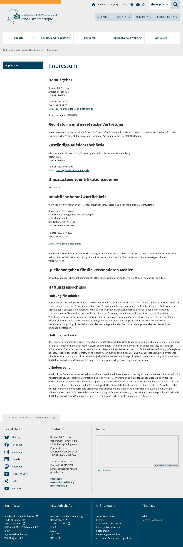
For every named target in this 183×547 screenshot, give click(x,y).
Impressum (52, 50)
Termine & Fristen (105, 516)
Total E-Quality (12, 538)
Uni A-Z (124, 4)
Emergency (113, 4)
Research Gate (20, 473)
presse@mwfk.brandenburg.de (72, 170)
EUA (52, 527)
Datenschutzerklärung (62, 482)
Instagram (17, 452)
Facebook (17, 444)
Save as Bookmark (152, 519)
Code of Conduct (13, 519)
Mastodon (17, 466)
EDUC (53, 530)
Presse (100, 519)
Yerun (53, 534)
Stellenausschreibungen (109, 523)
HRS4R (7, 530)
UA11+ (53, 538)
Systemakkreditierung (16, 534)
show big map (103, 470)
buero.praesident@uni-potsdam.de (74, 108)
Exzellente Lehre (13, 523)
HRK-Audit (9, 527)
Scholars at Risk (58, 523)
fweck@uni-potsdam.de (68, 243)
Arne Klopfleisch (43, 417)
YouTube (16, 488)
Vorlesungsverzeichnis (108, 534)
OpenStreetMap (162, 466)
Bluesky (16, 437)
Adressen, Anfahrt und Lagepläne (114, 538)
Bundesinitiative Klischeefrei (19, 516)
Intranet (101, 4)
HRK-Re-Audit (28, 527)
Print (144, 516)
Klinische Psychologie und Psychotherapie (25, 50)
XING (14, 481)
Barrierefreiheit (58, 485)
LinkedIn (16, 459)
